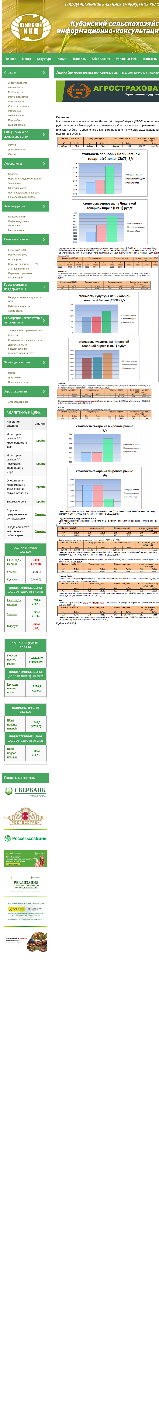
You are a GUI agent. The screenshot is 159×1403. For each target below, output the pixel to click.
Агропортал (15, 259)
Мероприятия (16, 230)
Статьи (12, 154)
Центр (26, 59)
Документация (16, 149)
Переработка (15, 120)
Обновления (101, 59)
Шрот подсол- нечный (12, 724)
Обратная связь (17, 187)
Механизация (16, 115)
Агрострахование (18, 401)
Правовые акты (17, 216)
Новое (11, 372)
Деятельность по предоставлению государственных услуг (21, 348)
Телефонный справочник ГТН (25, 330)
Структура (44, 59)
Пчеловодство (16, 101)
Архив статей (16, 310)
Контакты (150, 59)
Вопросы (79, 59)
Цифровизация (17, 124)
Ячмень (12, 571)
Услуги (62, 59)
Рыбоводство (16, 92)
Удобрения (14, 110)
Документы (14, 377)
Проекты (13, 173)
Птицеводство (16, 87)
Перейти (40, 440)
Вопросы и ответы (18, 382)
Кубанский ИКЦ (17, 249)
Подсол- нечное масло (12, 659)
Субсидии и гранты (19, 306)
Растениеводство (18, 96)
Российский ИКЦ (17, 254)
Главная (10, 59)
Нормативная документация (24, 178)
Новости (13, 335)
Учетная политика (18, 268)
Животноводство (18, 82)
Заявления (14, 183)
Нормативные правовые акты (25, 340)
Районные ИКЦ (127, 59)
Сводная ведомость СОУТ (23, 264)
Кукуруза (12, 579)
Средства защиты (18, 106)
